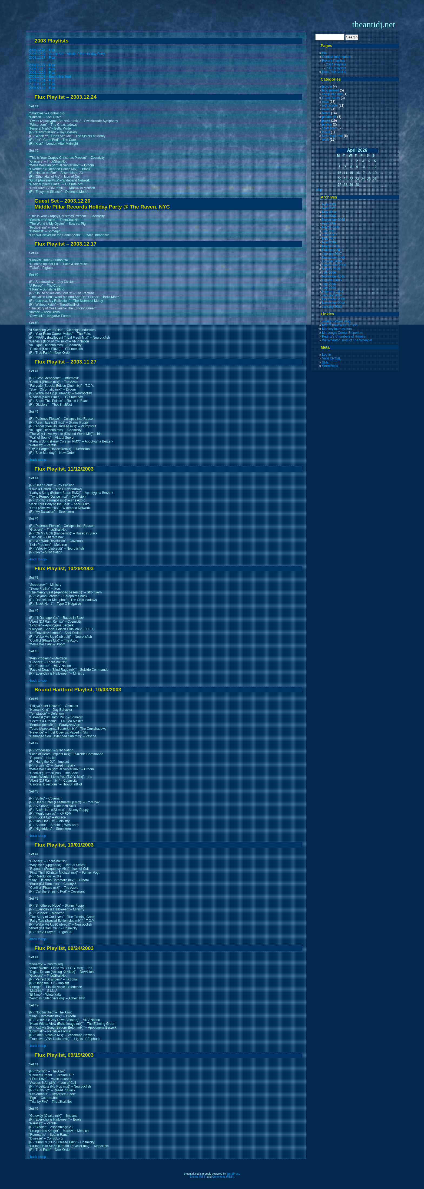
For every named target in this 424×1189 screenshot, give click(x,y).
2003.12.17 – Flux (42, 58)
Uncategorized (332, 136)
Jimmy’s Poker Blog (336, 321)
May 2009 (329, 212)
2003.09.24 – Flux (42, 84)
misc (325, 102)
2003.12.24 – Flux (42, 50)
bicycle (327, 86)
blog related (330, 90)
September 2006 (334, 265)
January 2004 (332, 295)
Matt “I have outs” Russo (339, 325)
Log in (326, 354)
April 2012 (329, 204)
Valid (331, 358)
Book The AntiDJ (334, 72)
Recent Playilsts (333, 60)
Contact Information (336, 57)
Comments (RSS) (222, 1176)
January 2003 (332, 307)
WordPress (330, 366)
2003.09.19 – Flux (42, 88)
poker (326, 121)
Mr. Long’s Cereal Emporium (342, 333)
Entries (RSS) (198, 1176)
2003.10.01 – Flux (42, 80)
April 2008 (329, 223)
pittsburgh (329, 117)
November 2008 (333, 220)
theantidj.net (373, 24)
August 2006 (331, 269)
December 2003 (333, 299)
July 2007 (329, 231)
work (325, 139)
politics (327, 124)
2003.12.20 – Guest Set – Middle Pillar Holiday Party (67, 54)
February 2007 (332, 250)
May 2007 (329, 238)
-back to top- (38, 460)
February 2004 (332, 291)
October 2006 (332, 261)
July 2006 (329, 273)
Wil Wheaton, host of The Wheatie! (347, 340)
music (326, 109)
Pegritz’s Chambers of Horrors (344, 336)
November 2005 (333, 276)
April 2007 (329, 242)
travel (326, 132)
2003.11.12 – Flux (42, 69)
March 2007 (330, 246)
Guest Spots (331, 98)
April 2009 (329, 216)
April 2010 (329, 208)
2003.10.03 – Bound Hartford (50, 76)
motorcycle (330, 105)
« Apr (319, 190)
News (326, 113)
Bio (324, 53)
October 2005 (332, 280)
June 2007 (329, 235)
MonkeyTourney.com (337, 329)
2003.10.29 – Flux (42, 73)
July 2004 (329, 288)
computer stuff (332, 94)
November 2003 (333, 303)
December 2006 (333, 257)
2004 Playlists (336, 64)
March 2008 (330, 227)
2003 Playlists (336, 68)
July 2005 (329, 284)
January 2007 (332, 254)
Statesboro (330, 128)
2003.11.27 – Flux (42, 65)
